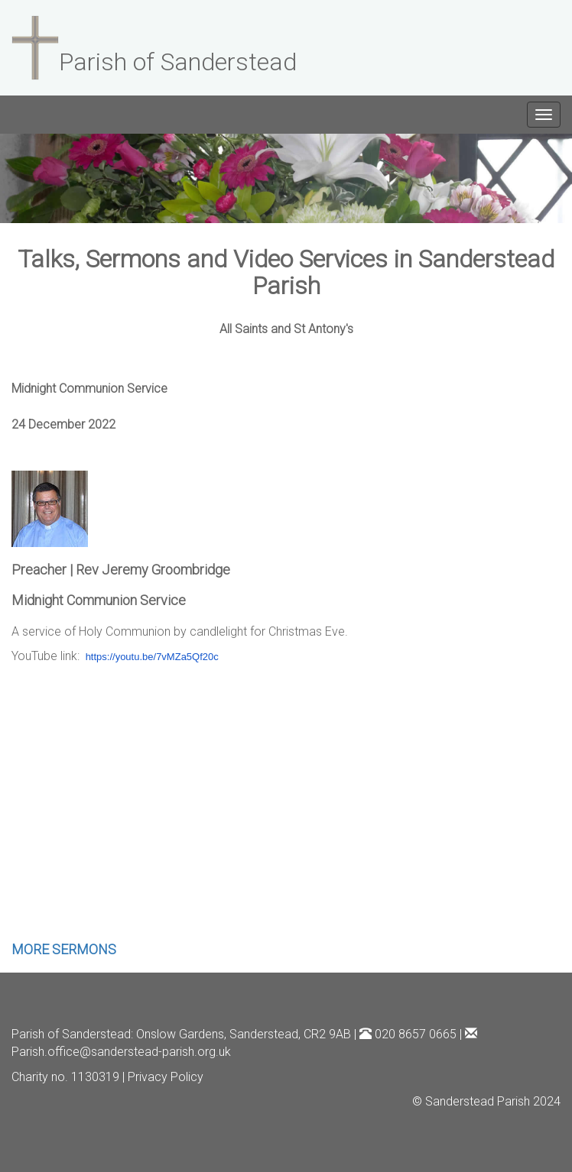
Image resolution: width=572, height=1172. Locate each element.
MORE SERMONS (63, 949)
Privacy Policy (165, 1077)
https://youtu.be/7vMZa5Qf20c (152, 656)
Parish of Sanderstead (71, 1034)
